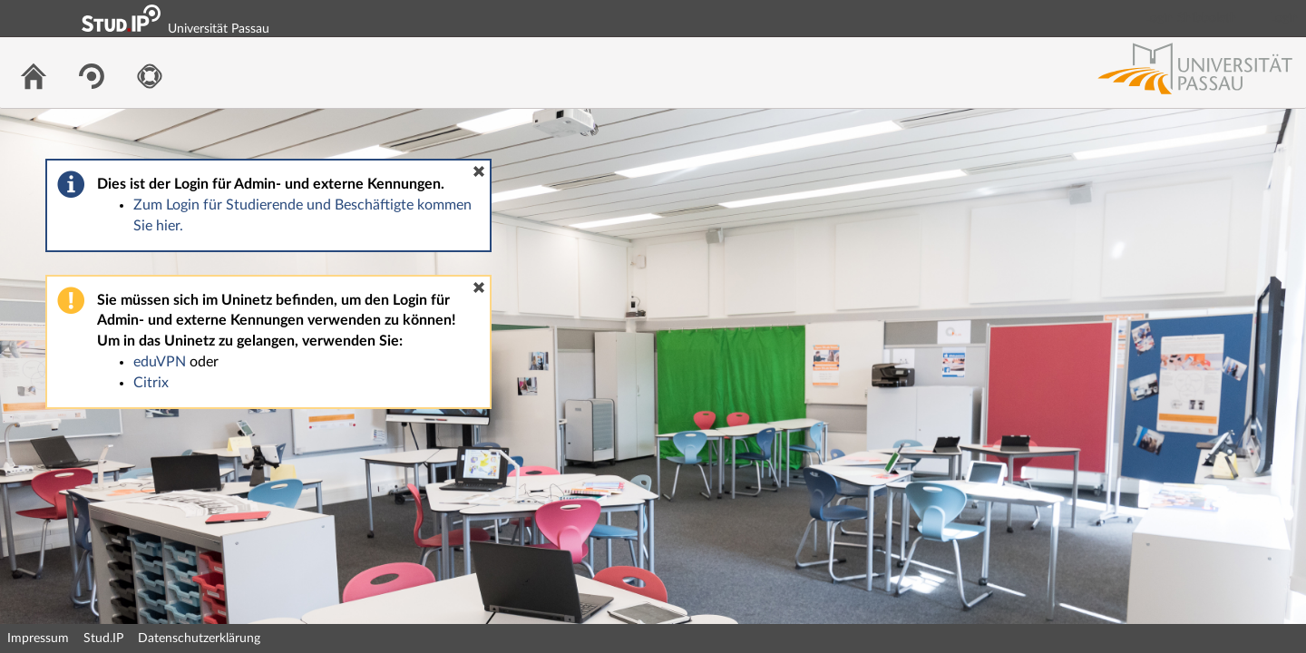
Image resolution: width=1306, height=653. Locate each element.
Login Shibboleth (1191, 18)
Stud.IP (103, 638)
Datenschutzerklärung (199, 638)
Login (1284, 18)
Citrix (151, 382)
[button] (479, 171)
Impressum (38, 638)
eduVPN (159, 362)
